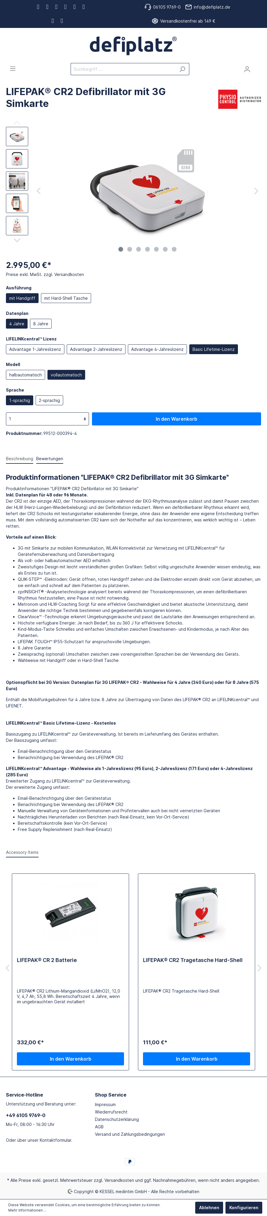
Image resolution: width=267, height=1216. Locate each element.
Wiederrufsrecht (111, 1111)
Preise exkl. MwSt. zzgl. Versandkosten (45, 274)
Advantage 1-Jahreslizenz (35, 349)
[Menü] (13, 68)
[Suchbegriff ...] (123, 69)
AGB (99, 1126)
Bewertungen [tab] (49, 458)
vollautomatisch (66, 374)
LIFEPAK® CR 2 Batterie (47, 960)
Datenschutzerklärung (117, 1119)
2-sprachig (49, 400)
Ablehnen (209, 1207)
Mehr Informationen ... (27, 1210)
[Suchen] (182, 69)
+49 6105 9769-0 (25, 1115)
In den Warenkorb (176, 419)
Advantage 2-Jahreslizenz (96, 349)
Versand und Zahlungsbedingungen (130, 1134)
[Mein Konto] (247, 69)
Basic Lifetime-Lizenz (214, 349)
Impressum (105, 1104)
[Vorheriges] (38, 191)
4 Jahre (16, 323)
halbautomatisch (25, 374)
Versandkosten (119, 1180)
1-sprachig (19, 400)
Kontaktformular (55, 1140)
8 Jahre (40, 323)
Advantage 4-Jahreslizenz (157, 349)
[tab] (19, 458)
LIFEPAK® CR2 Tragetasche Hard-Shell (193, 960)
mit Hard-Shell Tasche (66, 298)
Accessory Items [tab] (22, 852)
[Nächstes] (256, 191)
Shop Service (110, 1095)
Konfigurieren (243, 1207)
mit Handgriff (22, 298)
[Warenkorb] (257, 67)
